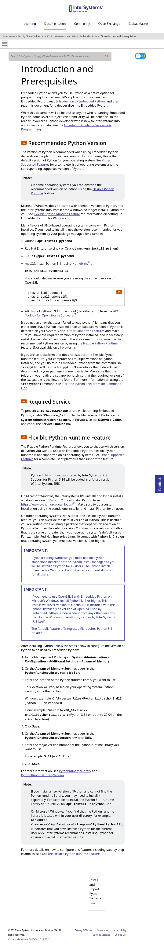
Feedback (160, 483)
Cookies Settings (101, 935)
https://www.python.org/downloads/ (48, 504)
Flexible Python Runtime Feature (57, 214)
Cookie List (120, 934)
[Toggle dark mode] (140, 56)
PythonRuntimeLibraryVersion (42, 775)
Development (63, 36)
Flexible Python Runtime (100, 343)
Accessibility (119, 930)
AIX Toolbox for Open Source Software (71, 313)
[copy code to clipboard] (119, 292)
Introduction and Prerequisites (119, 36)
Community (82, 24)
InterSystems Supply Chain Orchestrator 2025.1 (28, 36)
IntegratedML (74, 629)
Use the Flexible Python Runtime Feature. (71, 854)
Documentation (55, 24)
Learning (30, 24)
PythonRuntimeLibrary (75, 771)
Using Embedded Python (86, 36)
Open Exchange (109, 24)
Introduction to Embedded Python (80, 101)
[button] (24, 143)
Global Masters (139, 24)
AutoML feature (49, 629)
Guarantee (102, 930)
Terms (88, 930)
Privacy (78, 930)
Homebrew (81, 263)
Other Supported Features (85, 331)
